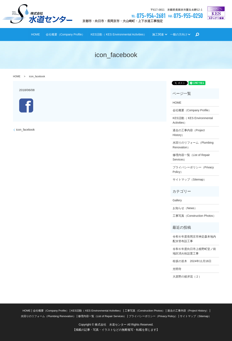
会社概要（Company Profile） (56, 34)
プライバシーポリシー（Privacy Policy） (193, 169)
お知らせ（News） (185, 208)
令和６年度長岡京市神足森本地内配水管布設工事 (194, 239)
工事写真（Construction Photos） (194, 215)
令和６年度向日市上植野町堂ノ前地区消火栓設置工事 (194, 251)
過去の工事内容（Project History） (189, 132)
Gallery (177, 200)
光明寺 (178, 269)
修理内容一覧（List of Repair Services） (191, 157)
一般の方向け (188, 34)
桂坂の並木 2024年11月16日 (192, 261)
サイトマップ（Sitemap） (189, 179)
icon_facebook (25, 129)
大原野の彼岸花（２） (187, 276)
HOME (22, 34)
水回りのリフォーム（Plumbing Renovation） (193, 145)
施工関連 (161, 34)
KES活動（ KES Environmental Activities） (116, 34)
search (212, 35)
